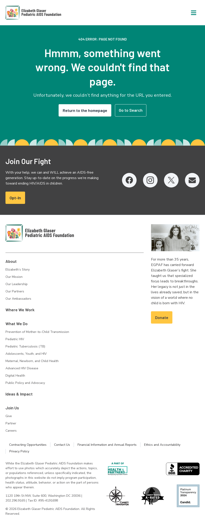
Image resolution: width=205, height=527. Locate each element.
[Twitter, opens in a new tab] (171, 180)
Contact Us (62, 445)
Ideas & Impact (19, 393)
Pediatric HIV (14, 339)
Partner (10, 423)
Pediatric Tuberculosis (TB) (25, 346)
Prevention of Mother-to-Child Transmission (37, 332)
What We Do (16, 323)
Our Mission (14, 277)
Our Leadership (16, 284)
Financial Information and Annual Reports (107, 445)
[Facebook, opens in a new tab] (129, 180)
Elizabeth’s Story (17, 269)
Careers (11, 430)
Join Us (12, 407)
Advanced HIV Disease (21, 368)
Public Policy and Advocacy (25, 383)
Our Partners (14, 291)
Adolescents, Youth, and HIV (26, 354)
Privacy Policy (19, 451)
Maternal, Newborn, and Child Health (32, 361)
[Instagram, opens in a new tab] (150, 180)
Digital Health (15, 375)
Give (8, 416)
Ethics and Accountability (162, 445)
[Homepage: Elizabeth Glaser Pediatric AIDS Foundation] (21, 12)
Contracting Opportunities (28, 445)
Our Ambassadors (18, 298)
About (11, 261)
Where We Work (19, 309)
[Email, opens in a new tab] (192, 180)
